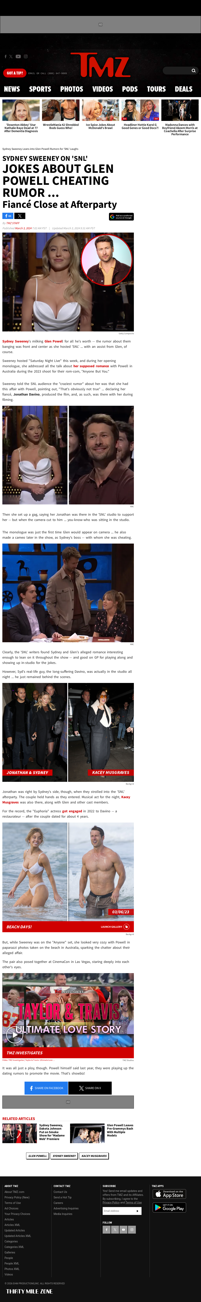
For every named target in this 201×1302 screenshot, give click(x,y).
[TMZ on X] (11, 56)
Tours (156, 89)
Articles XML (12, 1225)
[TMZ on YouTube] (123, 1230)
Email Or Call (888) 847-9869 (47, 73)
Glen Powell (37, 1156)
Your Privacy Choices (17, 1214)
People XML (12, 1263)
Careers (58, 1202)
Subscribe (138, 1211)
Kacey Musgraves (93, 1156)
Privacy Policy (111, 1202)
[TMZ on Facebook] (5, 56)
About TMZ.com (14, 1191)
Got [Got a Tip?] (15, 73)
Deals (183, 89)
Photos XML (12, 1269)
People (9, 1258)
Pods (130, 89)
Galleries (10, 1252)
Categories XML (14, 1247)
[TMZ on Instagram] (25, 56)
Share (46, 1088)
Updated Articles (15, 1230)
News (12, 89)
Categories (11, 1241)
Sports (40, 89)
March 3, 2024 (23, 228)
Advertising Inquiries (66, 1208)
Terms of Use (13, 1202)
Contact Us (60, 1191)
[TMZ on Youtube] (18, 56)
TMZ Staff (12, 223)
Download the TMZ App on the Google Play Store (169, 1208)
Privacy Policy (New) (17, 1197)
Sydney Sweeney (64, 1156)
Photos (71, 89)
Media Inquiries (63, 1214)
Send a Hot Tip (62, 1197)
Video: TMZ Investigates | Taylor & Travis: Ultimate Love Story (28, 1060)
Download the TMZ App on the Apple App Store (169, 1194)
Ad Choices (11, 1208)
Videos (102, 89)
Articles (9, 1219)
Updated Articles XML (18, 1236)
